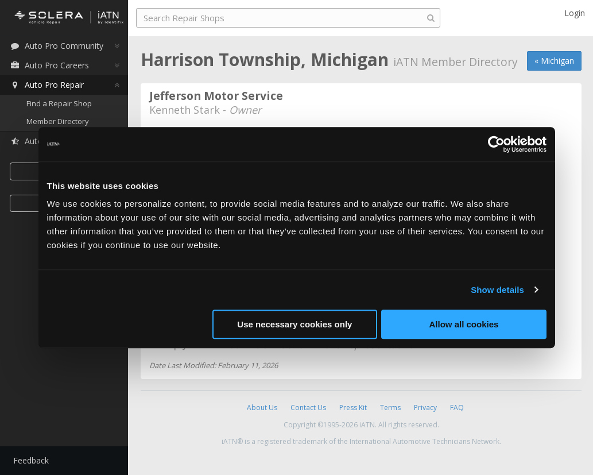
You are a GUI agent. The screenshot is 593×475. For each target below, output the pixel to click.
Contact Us (308, 407)
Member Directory (59, 122)
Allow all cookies (464, 324)
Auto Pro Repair (48, 84)
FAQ (457, 407)
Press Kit (353, 407)
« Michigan (554, 60)
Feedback (32, 460)
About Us (262, 407)
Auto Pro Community (57, 45)
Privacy (425, 407)
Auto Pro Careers (50, 65)
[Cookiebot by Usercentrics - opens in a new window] (496, 144)
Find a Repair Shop (60, 103)
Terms (390, 407)
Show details (497, 290)
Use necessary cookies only (294, 324)
